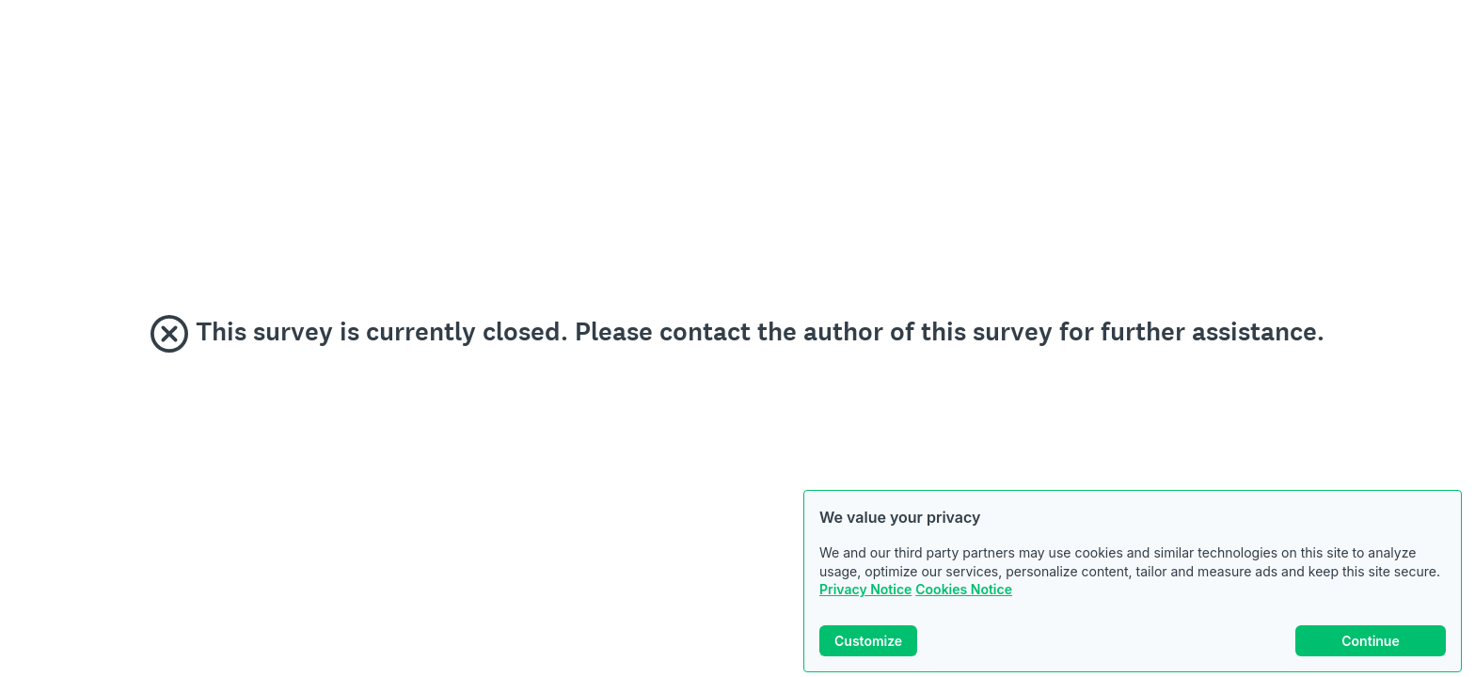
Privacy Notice (865, 589)
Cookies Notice (963, 589)
